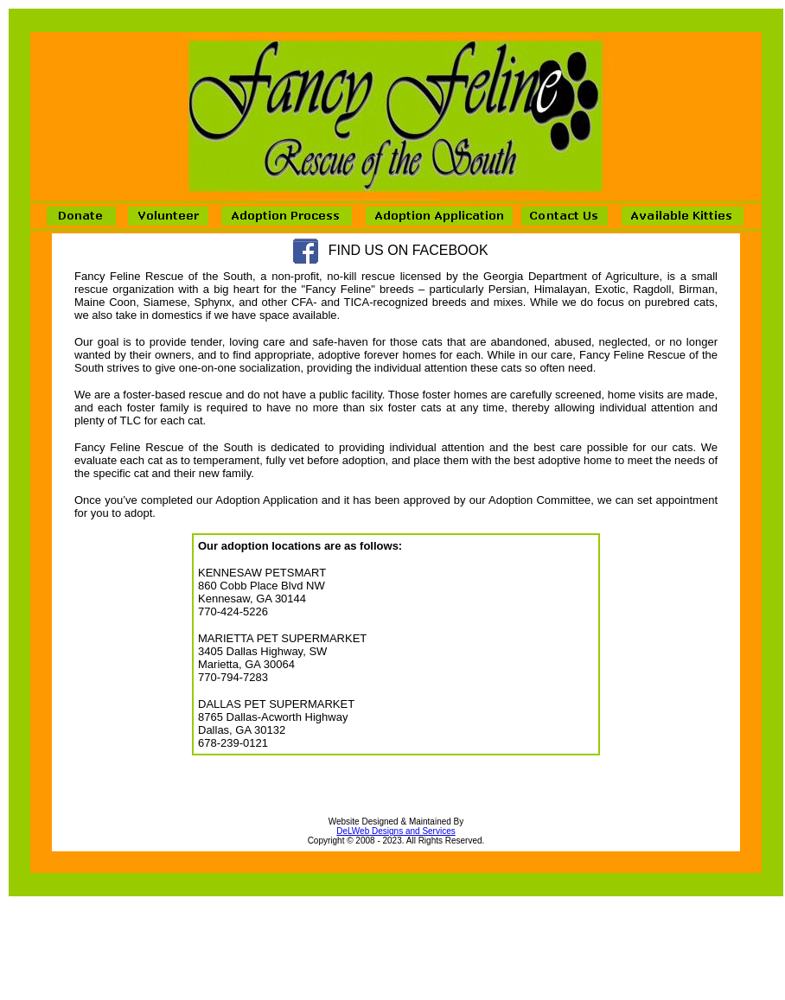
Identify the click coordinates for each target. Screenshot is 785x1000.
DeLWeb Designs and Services (395, 831)
